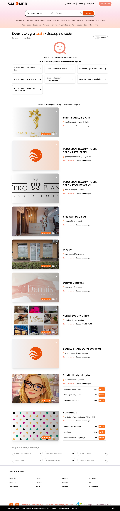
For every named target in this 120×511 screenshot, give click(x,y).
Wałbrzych (93, 487)
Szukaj (88, 13)
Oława (38, 478)
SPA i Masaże (77, 20)
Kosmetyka (40, 20)
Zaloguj (81, 4)
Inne (96, 25)
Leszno (65, 482)
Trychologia (64, 25)
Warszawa (13, 487)
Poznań (65, 487)
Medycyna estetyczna (95, 20)
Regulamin (25, 505)
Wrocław (12, 482)
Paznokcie (65, 20)
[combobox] (40, 13)
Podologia (26, 25)
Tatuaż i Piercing (50, 25)
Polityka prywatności (64, 505)
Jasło (91, 482)
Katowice (93, 478)
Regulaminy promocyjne (42, 505)
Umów (101, 389)
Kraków (39, 482)
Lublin (38, 487)
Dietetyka (88, 25)
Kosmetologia (53, 20)
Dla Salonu (105, 4)
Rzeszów (12, 478)
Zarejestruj (90, 4)
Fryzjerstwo (20, 20)
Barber (30, 20)
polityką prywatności (70, 508)
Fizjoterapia (77, 25)
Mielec (65, 478)
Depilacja (37, 25)
